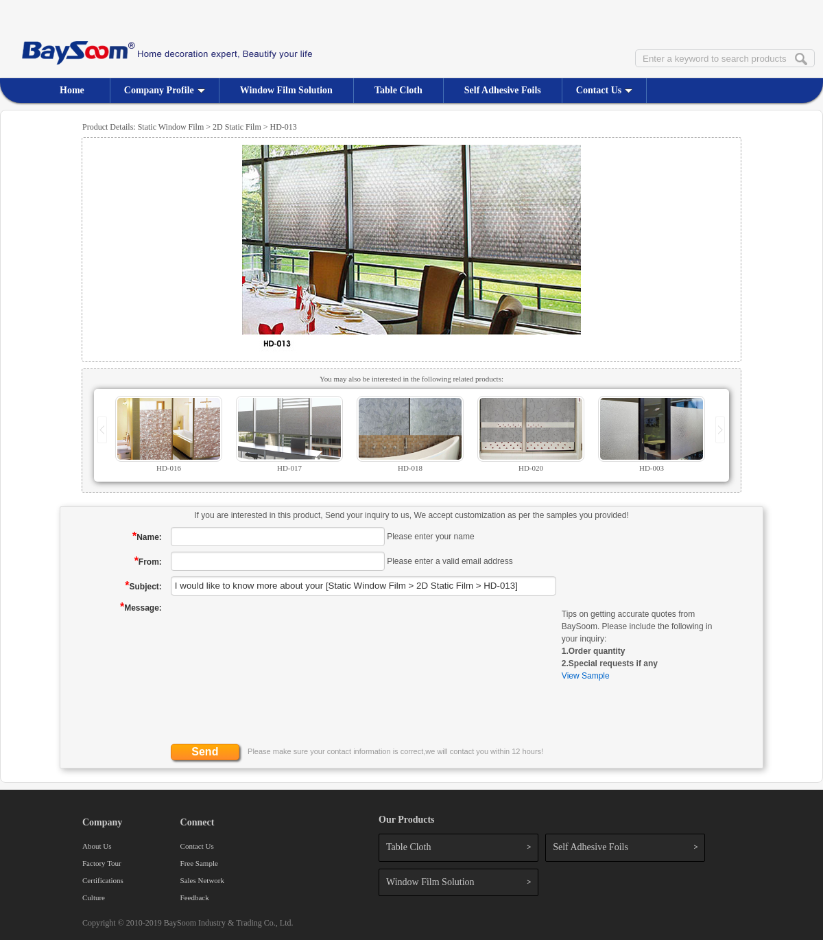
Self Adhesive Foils (502, 90)
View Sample (586, 676)
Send (204, 751)
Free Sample (199, 863)
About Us (96, 846)
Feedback (194, 897)
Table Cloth (398, 90)
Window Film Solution (286, 90)
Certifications (102, 880)
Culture (93, 897)
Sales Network (202, 880)
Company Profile (164, 90)
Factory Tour (101, 863)
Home (72, 90)
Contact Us (604, 90)
